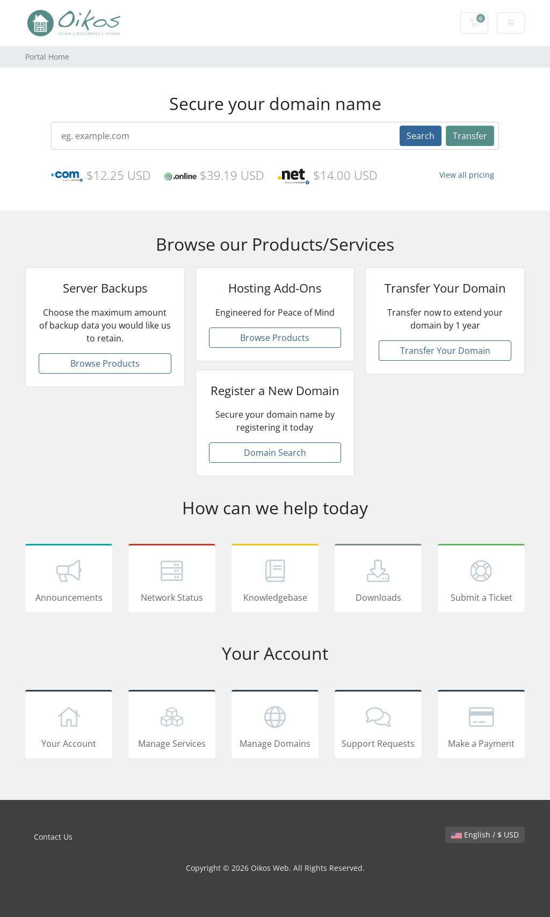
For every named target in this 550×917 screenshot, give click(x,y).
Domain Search (275, 452)
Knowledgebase (275, 579)
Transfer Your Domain (445, 350)
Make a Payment (481, 725)
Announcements (68, 579)
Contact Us (53, 837)
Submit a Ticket (481, 579)
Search (421, 136)
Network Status (171, 579)
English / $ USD (485, 834)
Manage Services (171, 725)
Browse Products (105, 363)
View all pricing (466, 175)
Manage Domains (275, 725)
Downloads (378, 579)
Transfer (470, 136)
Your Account (68, 725)
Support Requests (378, 725)
